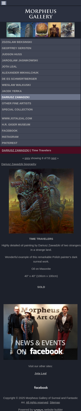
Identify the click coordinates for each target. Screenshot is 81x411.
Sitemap (55, 402)
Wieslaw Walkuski (16, 84)
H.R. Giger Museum (16, 124)
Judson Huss (12, 54)
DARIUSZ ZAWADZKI (15, 150)
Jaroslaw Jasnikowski (20, 60)
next (53, 158)
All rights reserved (37, 402)
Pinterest (9, 142)
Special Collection (17, 109)
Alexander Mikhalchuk (20, 72)
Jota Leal (9, 66)
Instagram (10, 136)
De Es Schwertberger (19, 78)
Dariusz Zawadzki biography (18, 164)
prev (27, 158)
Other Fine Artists (16, 103)
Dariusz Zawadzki (15, 97)
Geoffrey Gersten (16, 48)
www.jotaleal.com (17, 118)
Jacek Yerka (12, 91)
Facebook (10, 130)
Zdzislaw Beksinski (17, 41)
